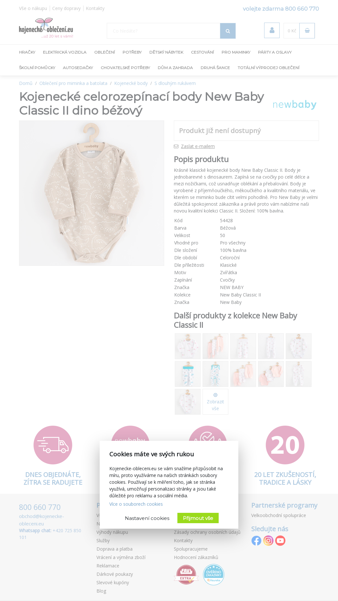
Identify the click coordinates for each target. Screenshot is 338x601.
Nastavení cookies (147, 518)
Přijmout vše (198, 518)
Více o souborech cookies (136, 504)
